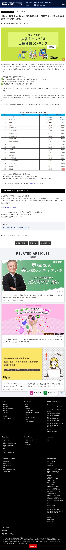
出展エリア (27, 404)
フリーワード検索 (29, 410)
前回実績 (49, 517)
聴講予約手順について (52, 431)
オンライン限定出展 (52, 488)
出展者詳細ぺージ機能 (52, 486)
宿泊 (4, 467)
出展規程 (49, 475)
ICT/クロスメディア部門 (52, 473)
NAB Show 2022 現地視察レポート (10, 453)
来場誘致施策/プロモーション (54, 499)
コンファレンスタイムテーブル (54, 406)
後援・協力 (5, 410)
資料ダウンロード (51, 440)
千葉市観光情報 (6, 472)
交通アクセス (6, 461)
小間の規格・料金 (51, 477)
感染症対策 (5, 416)
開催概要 (5, 404)
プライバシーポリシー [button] (24, 543)
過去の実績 (5, 406)
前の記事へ (45, 243)
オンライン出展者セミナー (53, 497)
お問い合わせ (34, 183)
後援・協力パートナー (8, 408)
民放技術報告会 (51, 427)
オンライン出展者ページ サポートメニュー (55, 501)
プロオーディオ (6, 442)
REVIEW (48, 442)
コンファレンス (50, 404)
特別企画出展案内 (51, 506)
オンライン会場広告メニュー (54, 489)
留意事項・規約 (51, 482)
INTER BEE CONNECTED (53, 420)
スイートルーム (51, 503)
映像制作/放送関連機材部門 (53, 471)
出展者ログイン (50, 519)
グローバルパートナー (8, 412)
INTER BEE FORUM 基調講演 (53, 414)
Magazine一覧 (6, 440)
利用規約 (4, 530)
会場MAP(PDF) (28, 419)
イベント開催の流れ (7, 418)
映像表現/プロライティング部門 (54, 469)
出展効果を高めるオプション (54, 495)
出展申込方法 (50, 480)
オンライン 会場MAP (29, 421)
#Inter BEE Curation (9, 235)
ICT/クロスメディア (7, 447)
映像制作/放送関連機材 (8, 445)
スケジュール (50, 515)
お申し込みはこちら (8, 207)
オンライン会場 (50, 484)
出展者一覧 (27, 408)
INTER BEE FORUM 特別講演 (53, 415)
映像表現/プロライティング (9, 443)
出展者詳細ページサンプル (53, 491)
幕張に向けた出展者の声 (30, 417)
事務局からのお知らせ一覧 (31, 440)
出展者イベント (28, 415)
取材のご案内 (28, 444)
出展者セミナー (28, 406)
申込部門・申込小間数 (52, 479)
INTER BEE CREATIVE (52, 422)
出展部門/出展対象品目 (52, 466)
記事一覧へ (33, 243)
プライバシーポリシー (9, 534)
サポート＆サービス (51, 493)
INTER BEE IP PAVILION (52, 425)
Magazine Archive (7, 450)
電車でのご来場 (7, 463)
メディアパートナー (8, 414)
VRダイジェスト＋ (22, 23)
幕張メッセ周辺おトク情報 (9, 469)
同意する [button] (33, 546)
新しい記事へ (21, 243)
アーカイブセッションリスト (54, 409)
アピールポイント (51, 461)
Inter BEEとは (50, 463)
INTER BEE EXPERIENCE (53, 419)
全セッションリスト (52, 408)
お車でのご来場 (7, 465)
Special (5, 448)
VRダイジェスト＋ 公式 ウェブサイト (17, 228)
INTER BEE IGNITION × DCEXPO (55, 423)
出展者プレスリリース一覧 (31, 442)
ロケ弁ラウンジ (50, 429)
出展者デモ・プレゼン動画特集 (32, 412)
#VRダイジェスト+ (22, 235)
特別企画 (49, 411)
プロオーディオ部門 (52, 468)
